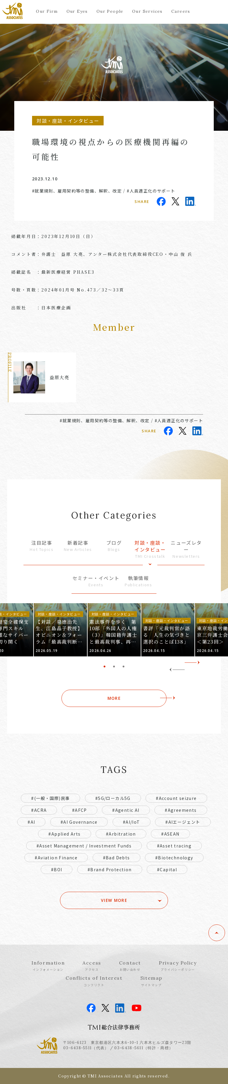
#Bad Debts (116, 858)
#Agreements (181, 810)
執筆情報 (138, 581)
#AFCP (79, 810)
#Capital (167, 869)
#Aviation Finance (56, 858)
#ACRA (39, 810)
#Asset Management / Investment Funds (84, 846)
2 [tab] (114, 666)
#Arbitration (121, 834)
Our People (110, 11)
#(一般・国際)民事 (50, 798)
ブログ (114, 545)
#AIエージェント (182, 822)
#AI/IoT (131, 822)
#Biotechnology (174, 858)
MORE (114, 698)
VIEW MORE (114, 900)
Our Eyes (77, 11)
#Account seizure (176, 798)
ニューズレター (186, 549)
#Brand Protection (110, 869)
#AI (31, 822)
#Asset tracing (174, 846)
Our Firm (47, 11)
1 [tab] (104, 666)
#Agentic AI (125, 810)
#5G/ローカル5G (113, 798)
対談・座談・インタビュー (150, 549)
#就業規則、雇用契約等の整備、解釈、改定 (77, 191)
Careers (180, 11)
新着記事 (78, 545)
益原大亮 (59, 377)
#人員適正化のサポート (151, 191)
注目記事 (41, 545)
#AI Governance (79, 822)
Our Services (147, 11)
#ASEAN (170, 834)
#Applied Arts (64, 834)
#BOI (56, 869)
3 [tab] (123, 666)
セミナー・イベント (96, 581)
